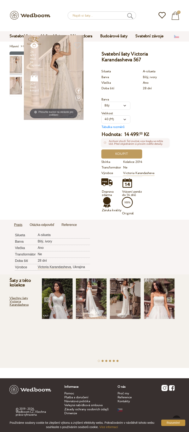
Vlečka (106, 83)
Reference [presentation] (69, 225)
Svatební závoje (149, 36)
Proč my (123, 393)
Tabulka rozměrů (113, 127)
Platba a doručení (76, 397)
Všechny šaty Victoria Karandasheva (19, 301)
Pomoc (69, 393)
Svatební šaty (21, 36)
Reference (125, 397)
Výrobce (107, 173)
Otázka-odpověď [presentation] (42, 225)
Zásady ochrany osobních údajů (86, 409)
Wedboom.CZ (25, 412)
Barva (105, 77)
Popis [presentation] (18, 225)
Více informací (108, 427)
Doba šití (107, 88)
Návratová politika (77, 401)
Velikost (107, 113)
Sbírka (105, 162)
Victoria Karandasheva (138, 173)
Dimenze (70, 413)
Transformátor (111, 167)
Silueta (106, 71)
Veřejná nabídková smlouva (83, 405)
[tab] (18, 225)
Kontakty (124, 401)
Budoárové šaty (113, 36)
